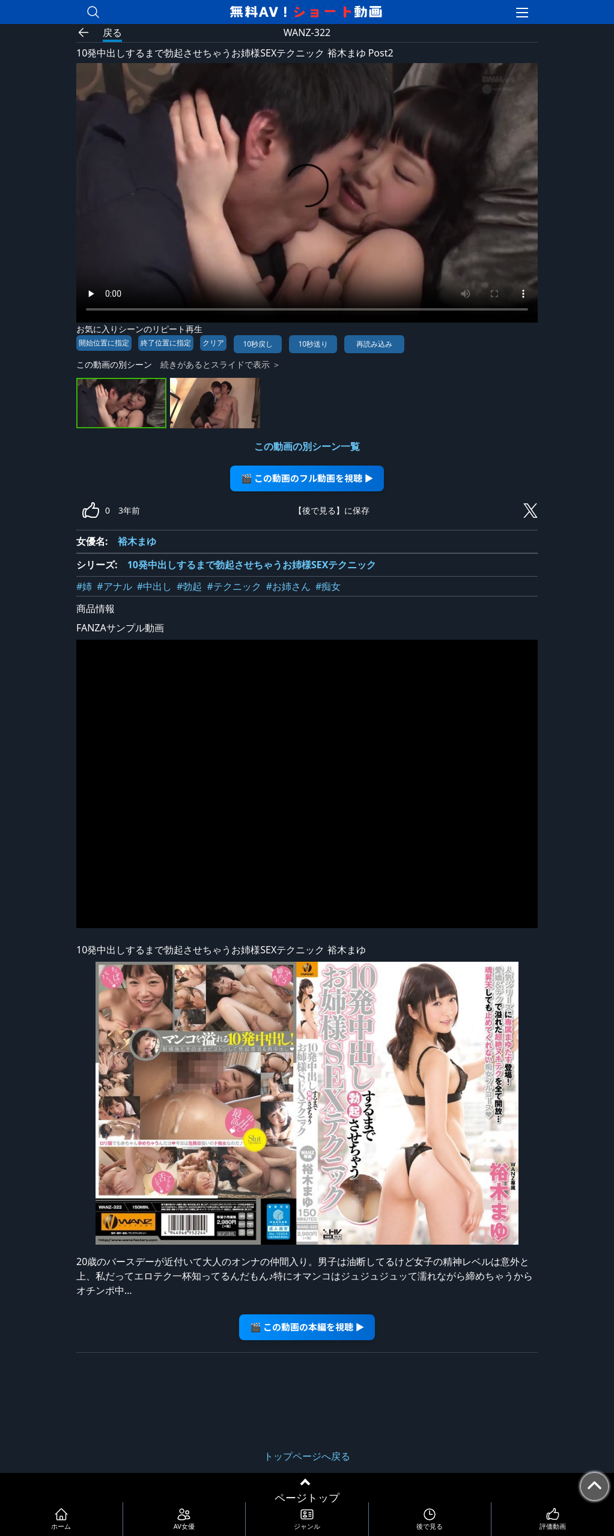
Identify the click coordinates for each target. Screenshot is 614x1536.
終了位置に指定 (166, 343)
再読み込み (374, 344)
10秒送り (313, 344)
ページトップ (307, 1497)
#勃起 (189, 586)
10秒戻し (258, 344)
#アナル (114, 586)
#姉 (84, 586)
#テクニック (234, 586)
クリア (213, 343)
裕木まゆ (137, 541)
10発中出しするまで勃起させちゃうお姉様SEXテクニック (252, 564)
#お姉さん (288, 586)
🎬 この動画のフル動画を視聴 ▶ (307, 478)
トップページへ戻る (307, 1456)
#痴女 (328, 586)
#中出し (154, 586)
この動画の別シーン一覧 (307, 446)
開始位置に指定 (104, 343)
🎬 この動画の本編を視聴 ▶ (307, 1326)
